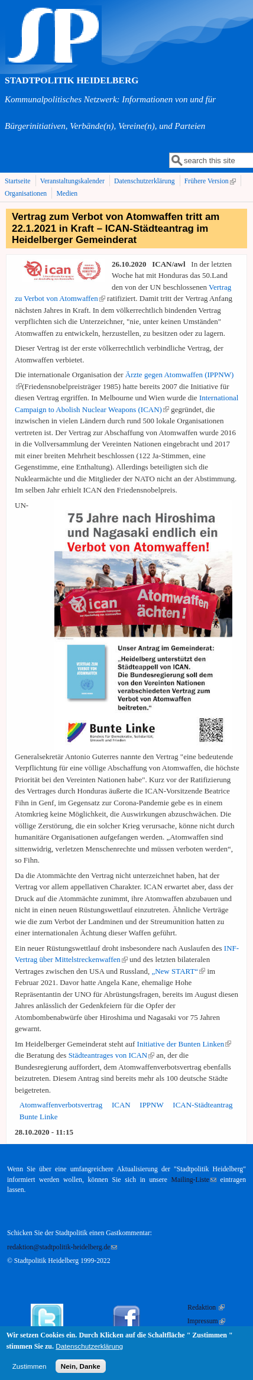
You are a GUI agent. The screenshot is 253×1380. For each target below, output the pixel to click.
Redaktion (206, 1307)
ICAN (121, 1104)
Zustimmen (29, 1370)
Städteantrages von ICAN (112, 1055)
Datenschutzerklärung (144, 181)
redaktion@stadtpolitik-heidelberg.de (62, 1247)
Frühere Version (211, 181)
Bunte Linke (39, 1116)
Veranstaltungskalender (72, 181)
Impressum (206, 1321)
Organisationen (26, 193)
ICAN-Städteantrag (202, 1104)
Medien (66, 193)
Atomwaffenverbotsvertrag (61, 1104)
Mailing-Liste (193, 1180)
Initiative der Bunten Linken (184, 1043)
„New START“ (178, 971)
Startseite (18, 181)
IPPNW (151, 1104)
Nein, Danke (80, 1370)
